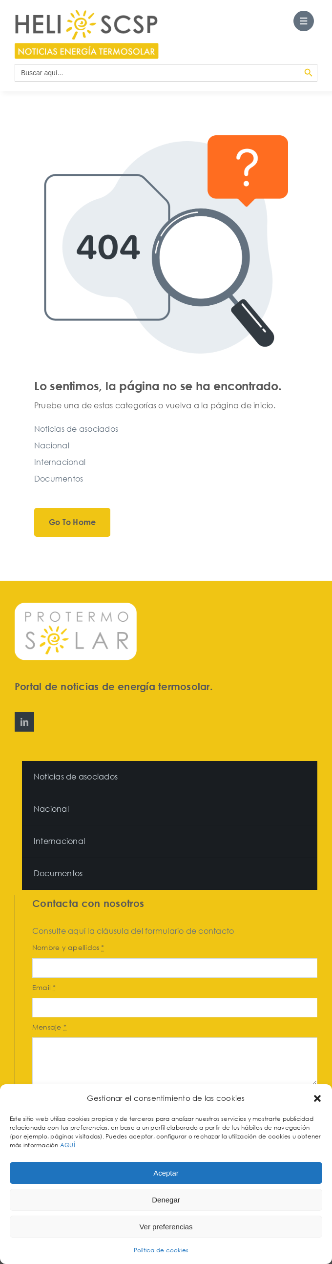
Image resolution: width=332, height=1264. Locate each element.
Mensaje (49, 1027)
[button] (317, 1098)
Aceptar (166, 1173)
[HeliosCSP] (87, 14)
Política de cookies (161, 1250)
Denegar (166, 1200)
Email (44, 987)
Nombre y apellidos (68, 947)
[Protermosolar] (76, 606)
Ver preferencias (165, 1226)
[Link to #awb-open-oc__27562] (303, 21)
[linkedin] (24, 722)
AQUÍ (68, 1145)
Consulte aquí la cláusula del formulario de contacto (133, 931)
